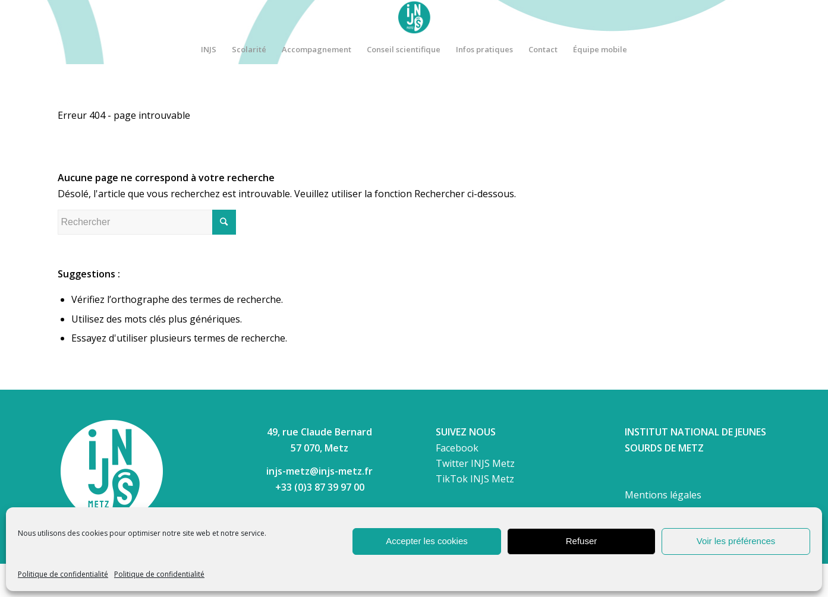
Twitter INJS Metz (475, 463)
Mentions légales (663, 494)
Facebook (457, 447)
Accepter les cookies (427, 541)
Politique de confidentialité (63, 574)
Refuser (581, 541)
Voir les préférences (736, 541)
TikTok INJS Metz (475, 478)
